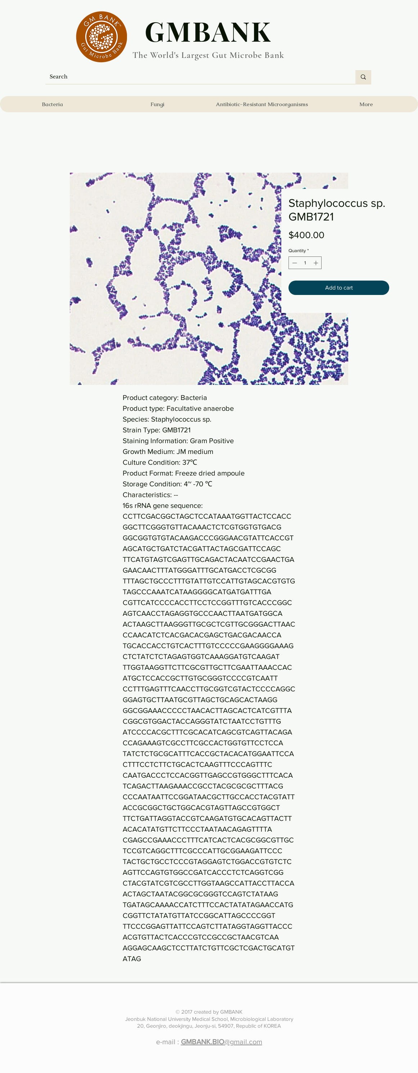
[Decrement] (294, 263)
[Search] (195, 77)
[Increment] (316, 263)
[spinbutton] (305, 263)
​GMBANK (208, 31)
